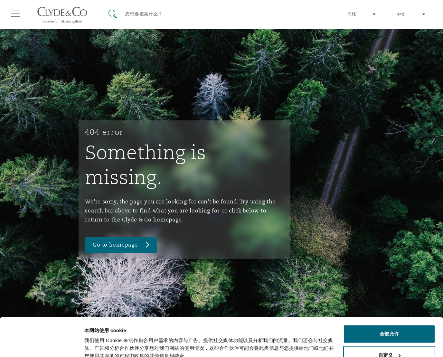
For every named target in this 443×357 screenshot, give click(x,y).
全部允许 (389, 297)
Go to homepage (115, 244)
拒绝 (389, 340)
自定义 (389, 319)
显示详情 (94, 337)
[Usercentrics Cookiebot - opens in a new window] (42, 344)
